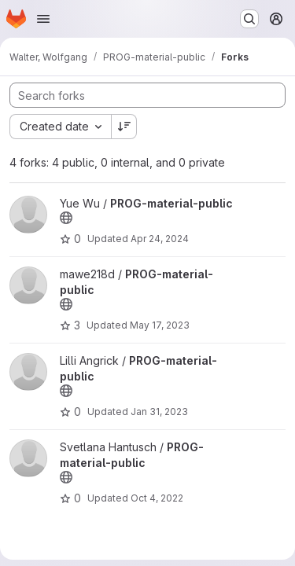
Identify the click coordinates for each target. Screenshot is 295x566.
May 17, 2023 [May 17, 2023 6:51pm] (160, 325)
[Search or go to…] (249, 18)
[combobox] (60, 126)
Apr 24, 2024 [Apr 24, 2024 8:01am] (160, 238)
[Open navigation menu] (43, 18)
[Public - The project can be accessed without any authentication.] (66, 217)
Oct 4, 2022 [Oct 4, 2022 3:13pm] (157, 498)
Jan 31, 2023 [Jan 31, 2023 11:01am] (159, 411)
